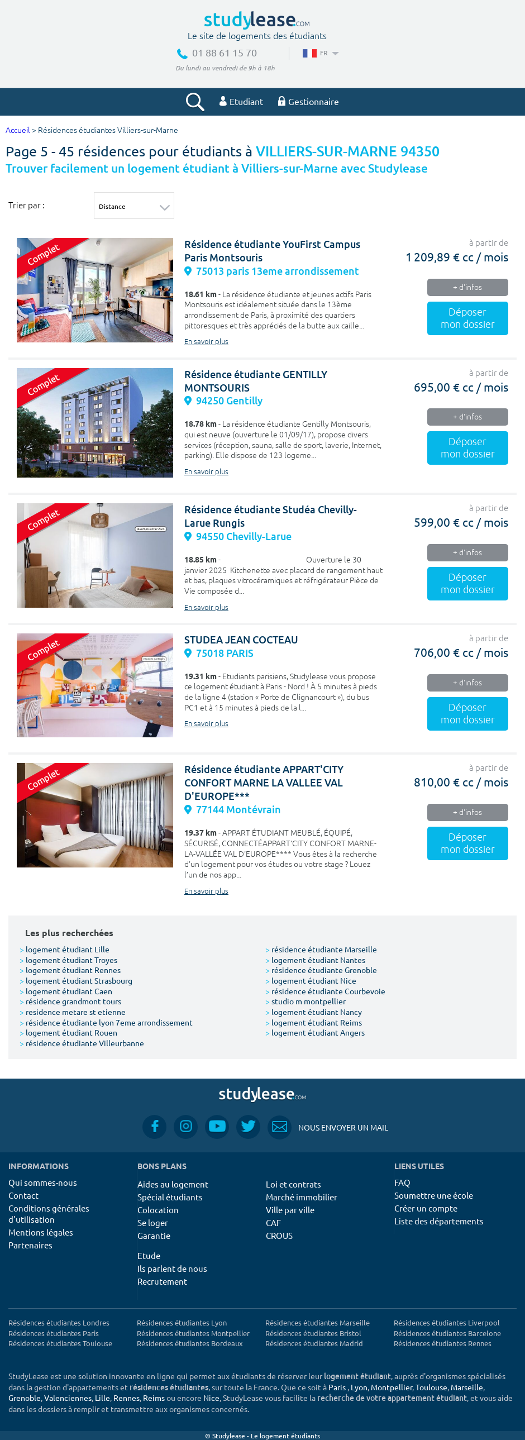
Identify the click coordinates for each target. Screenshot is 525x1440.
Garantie (153, 1235)
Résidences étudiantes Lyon (182, 1322)
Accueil (18, 130)
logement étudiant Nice (310, 980)
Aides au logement (172, 1184)
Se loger (152, 1222)
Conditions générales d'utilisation (48, 1213)
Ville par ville (290, 1209)
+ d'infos (467, 287)
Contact (23, 1195)
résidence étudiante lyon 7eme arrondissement (106, 1022)
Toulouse (431, 1387)
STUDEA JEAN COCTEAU (241, 639)
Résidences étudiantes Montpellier (193, 1333)
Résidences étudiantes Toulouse (60, 1343)
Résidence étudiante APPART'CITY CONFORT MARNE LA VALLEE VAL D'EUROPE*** (263, 783)
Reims (154, 1398)
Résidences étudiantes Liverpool (447, 1322)
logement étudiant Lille (64, 949)
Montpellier (391, 1387)
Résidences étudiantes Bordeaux (190, 1343)
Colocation (158, 1209)
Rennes (126, 1398)
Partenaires (30, 1244)
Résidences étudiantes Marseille (317, 1322)
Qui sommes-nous (42, 1182)
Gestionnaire (308, 101)
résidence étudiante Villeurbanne (82, 1043)
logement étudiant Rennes (70, 970)
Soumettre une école (433, 1195)
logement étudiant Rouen (68, 1032)
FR (319, 52)
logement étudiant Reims (313, 1022)
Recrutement (162, 1281)
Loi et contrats (293, 1184)
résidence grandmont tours (70, 1001)
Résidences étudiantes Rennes (442, 1343)
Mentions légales (40, 1232)
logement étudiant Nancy (313, 1012)
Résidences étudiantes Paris (53, 1333)
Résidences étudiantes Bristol (313, 1333)
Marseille (467, 1387)
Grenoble (24, 1398)
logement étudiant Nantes (315, 960)
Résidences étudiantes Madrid (314, 1343)
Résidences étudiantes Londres (58, 1322)
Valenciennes (68, 1398)
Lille (102, 1398)
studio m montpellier (305, 1001)
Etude (148, 1255)
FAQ (402, 1182)
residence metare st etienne (73, 1012)
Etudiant (241, 101)
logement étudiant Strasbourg (76, 980)
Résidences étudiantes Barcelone (447, 1333)
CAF (273, 1222)
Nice (211, 1398)
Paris (337, 1387)
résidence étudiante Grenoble (321, 970)
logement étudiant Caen (66, 991)
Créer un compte (425, 1208)
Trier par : (26, 205)
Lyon (359, 1387)
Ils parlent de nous (172, 1268)
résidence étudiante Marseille (321, 949)
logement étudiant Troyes (68, 960)
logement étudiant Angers (315, 1032)
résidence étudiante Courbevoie (325, 991)
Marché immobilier (301, 1196)
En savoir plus (206, 341)
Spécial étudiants (170, 1196)
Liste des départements (439, 1220)
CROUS (279, 1235)
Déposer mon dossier (468, 318)
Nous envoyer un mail (328, 1127)
